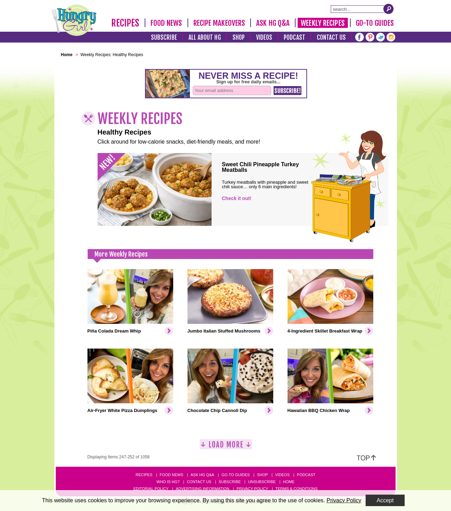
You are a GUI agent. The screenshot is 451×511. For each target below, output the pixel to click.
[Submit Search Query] (388, 8)
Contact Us (331, 37)
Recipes (125, 23)
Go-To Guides (375, 23)
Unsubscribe (262, 482)
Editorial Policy (151, 489)
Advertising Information (202, 489)
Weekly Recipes (322, 23)
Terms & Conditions (296, 489)
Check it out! (237, 198)
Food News (166, 23)
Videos (264, 37)
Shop (238, 37)
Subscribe (164, 37)
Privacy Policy (252, 489)
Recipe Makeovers (219, 23)
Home (289, 482)
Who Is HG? (167, 482)
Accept (385, 500)
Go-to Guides (235, 475)
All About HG (205, 37)
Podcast (294, 37)
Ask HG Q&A (273, 23)
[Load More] (226, 447)
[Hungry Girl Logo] (74, 20)
